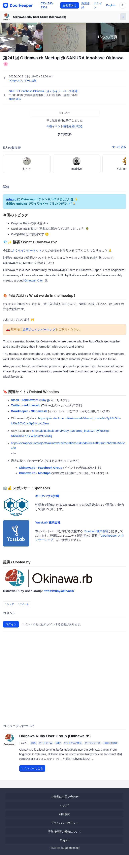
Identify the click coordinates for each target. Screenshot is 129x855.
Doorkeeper (72, 847)
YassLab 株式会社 (47, 522)
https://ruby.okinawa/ (59, 591)
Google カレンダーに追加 (22, 80)
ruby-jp (11, 199)
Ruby (58, 743)
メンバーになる (32, 768)
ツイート (23, 604)
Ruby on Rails (110, 743)
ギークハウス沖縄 (47, 496)
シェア (9, 604)
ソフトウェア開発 (72, 743)
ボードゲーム (45, 743)
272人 (23, 743)
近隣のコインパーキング (39, 329)
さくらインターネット (27, 250)
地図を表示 (15, 99)
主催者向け (70, 5)
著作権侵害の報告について (64, 831)
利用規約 (64, 814)
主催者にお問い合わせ (65, 796)
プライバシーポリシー (65, 822)
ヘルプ (64, 805)
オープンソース (92, 743)
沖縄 (33, 743)
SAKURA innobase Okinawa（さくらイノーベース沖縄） (45, 91)
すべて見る (119, 146)
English (110, 5)
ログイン (10, 624)
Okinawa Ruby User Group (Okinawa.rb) (39, 16)
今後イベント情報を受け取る (65, 126)
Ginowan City (33, 280)
